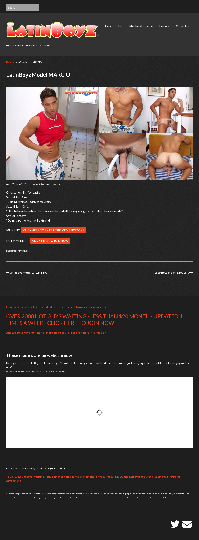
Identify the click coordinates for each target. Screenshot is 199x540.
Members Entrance (141, 26)
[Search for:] (22, 7)
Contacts (182, 26)
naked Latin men (54, 307)
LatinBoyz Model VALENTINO (28, 272)
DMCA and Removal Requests (134, 476)
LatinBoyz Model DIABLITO (172, 272)
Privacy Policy (104, 476)
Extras (163, 26)
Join (120, 26)
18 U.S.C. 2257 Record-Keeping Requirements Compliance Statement (50, 476)
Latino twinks (76, 307)
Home (107, 26)
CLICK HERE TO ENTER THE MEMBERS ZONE (53, 230)
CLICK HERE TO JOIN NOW (50, 240)
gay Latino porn (101, 307)
